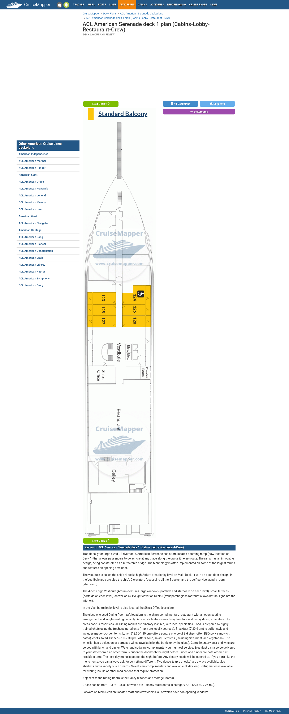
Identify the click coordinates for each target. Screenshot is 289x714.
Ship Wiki (217, 103)
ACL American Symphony (34, 278)
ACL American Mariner (32, 160)
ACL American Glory (31, 285)
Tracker (78, 4)
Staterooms (199, 111)
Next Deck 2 (100, 103)
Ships (91, 4)
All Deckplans (180, 103)
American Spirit (28, 174)
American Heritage (30, 230)
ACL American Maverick (33, 188)
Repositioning (176, 4)
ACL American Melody (32, 202)
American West (28, 216)
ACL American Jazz (31, 209)
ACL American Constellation (36, 250)
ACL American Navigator (34, 223)
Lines (112, 4)
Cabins (142, 4)
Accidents (157, 4)
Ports (102, 4)
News (213, 4)
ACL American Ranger (32, 167)
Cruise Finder (198, 4)
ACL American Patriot (32, 271)
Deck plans (127, 4)
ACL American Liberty (32, 264)
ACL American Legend (32, 195)
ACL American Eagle (31, 257)
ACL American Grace (31, 181)
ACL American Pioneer (32, 243)
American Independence (33, 154)
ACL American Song (31, 237)
